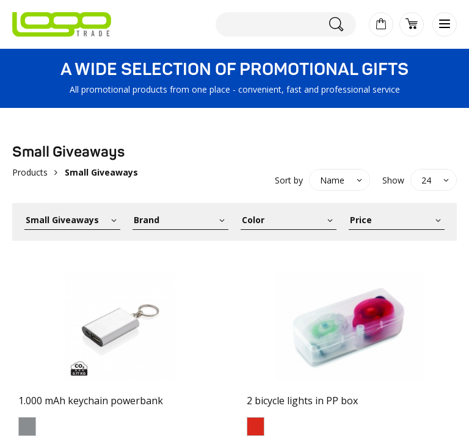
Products (30, 172)
